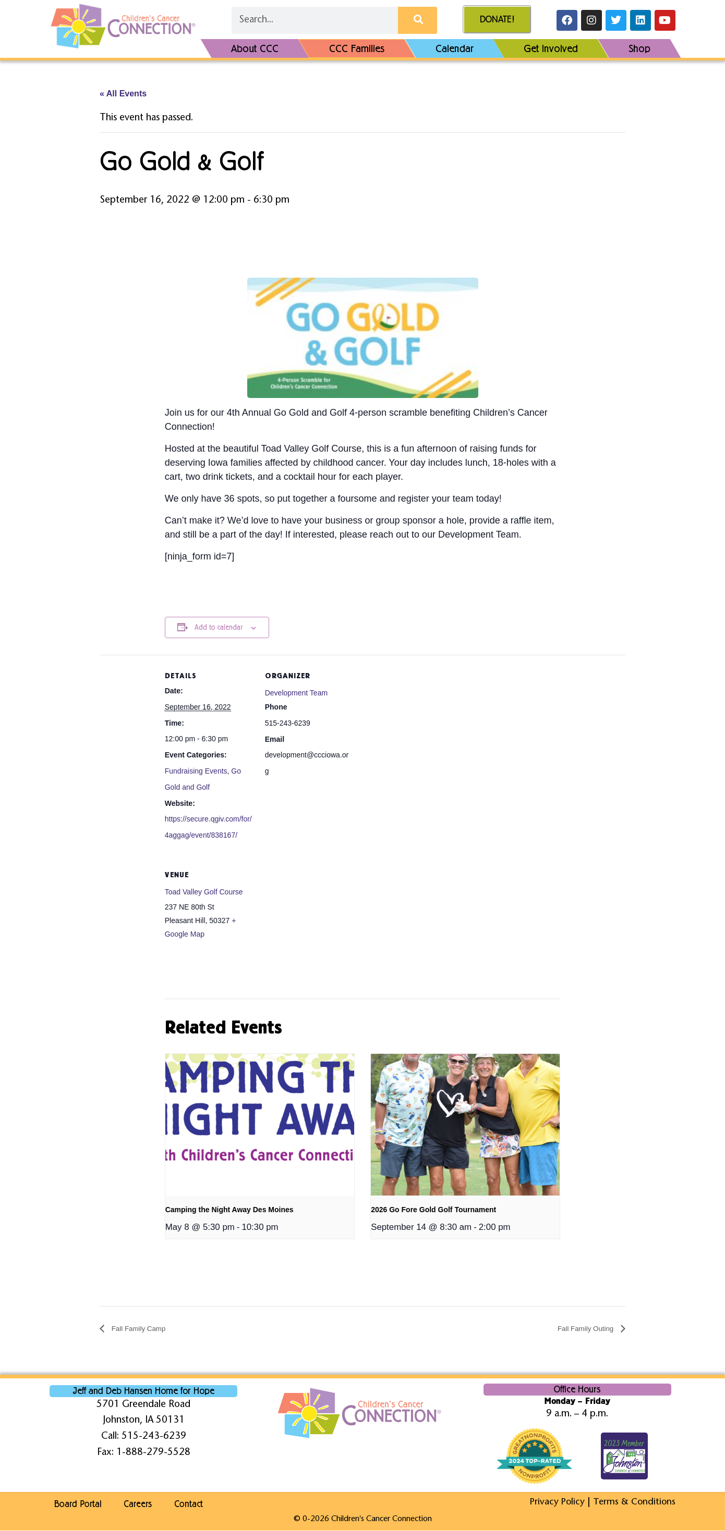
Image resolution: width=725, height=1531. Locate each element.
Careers (144, 1505)
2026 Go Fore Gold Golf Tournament (433, 1210)
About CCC (255, 48)
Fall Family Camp (143, 1329)
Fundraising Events (196, 771)
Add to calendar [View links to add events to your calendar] (219, 628)
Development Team (296, 693)
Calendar (455, 48)
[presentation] (259, 1125)
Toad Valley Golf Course (204, 892)
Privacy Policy (553, 1503)
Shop (639, 48)
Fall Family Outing (580, 1329)
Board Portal (74, 1505)
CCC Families (357, 48)
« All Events (123, 94)
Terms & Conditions (632, 1503)
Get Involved (551, 48)
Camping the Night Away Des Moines (229, 1210)
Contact (205, 1505)
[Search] (417, 20)
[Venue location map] (320, 926)
